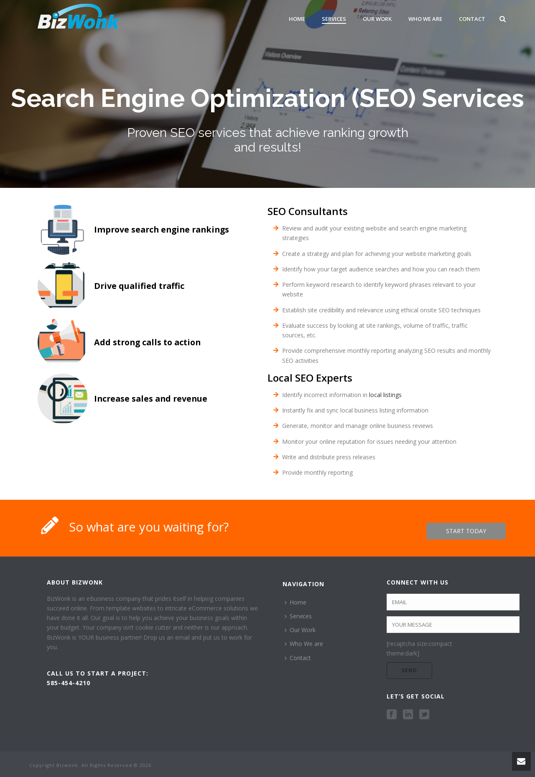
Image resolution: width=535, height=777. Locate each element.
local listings (385, 395)
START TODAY (466, 531)
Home (297, 19)
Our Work (377, 19)
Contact (472, 19)
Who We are (425, 19)
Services (334, 19)
